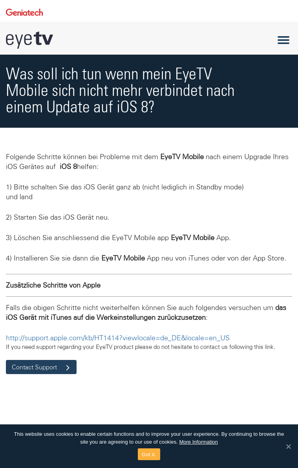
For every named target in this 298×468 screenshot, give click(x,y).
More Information (198, 442)
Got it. (149, 454)
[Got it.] (288, 446)
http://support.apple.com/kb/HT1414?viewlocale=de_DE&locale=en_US (118, 338)
